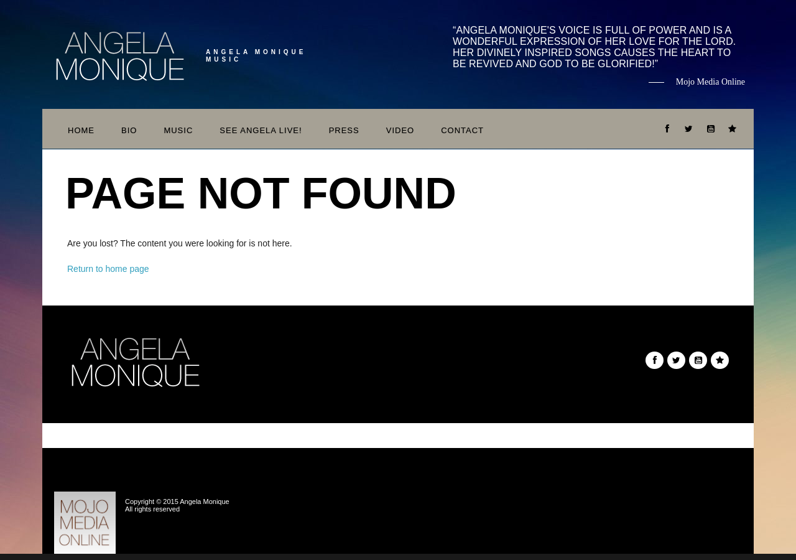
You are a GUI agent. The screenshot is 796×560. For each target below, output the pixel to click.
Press (344, 130)
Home (81, 130)
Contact (462, 130)
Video (400, 130)
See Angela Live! (261, 130)
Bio (129, 130)
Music (178, 130)
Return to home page (108, 269)
